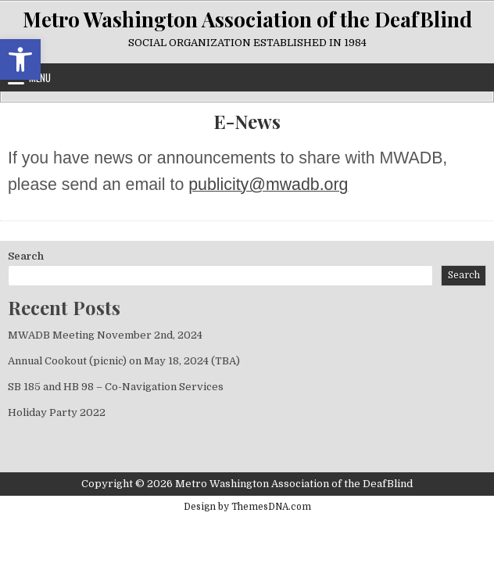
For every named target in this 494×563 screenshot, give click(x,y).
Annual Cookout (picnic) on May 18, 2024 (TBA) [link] (124, 361)
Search (26, 256)
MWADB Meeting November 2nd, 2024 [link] (105, 335)
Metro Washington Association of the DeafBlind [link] (247, 19)
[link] (20, 59)
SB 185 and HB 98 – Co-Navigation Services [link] (116, 387)
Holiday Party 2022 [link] (57, 412)
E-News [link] (247, 121)
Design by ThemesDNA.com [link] (247, 506)
